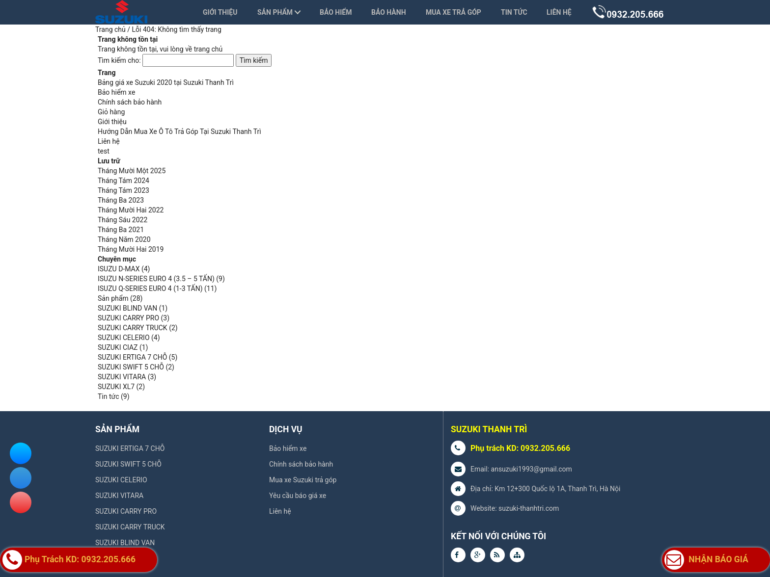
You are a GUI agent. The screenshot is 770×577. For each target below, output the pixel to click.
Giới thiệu (220, 12)
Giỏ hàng (111, 112)
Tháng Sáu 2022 (122, 220)
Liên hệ (559, 12)
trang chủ (208, 49)
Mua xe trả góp (453, 12)
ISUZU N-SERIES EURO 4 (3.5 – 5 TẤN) (156, 279)
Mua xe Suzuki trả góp (302, 480)
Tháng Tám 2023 (123, 190)
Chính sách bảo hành (130, 102)
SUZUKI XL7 (116, 387)
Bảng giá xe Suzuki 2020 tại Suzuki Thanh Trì (166, 82)
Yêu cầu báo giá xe (297, 495)
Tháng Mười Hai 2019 (131, 249)
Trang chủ (110, 29)
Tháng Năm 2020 (124, 239)
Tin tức (514, 12)
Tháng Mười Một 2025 (131, 171)
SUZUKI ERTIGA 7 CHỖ (132, 357)
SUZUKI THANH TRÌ (489, 429)
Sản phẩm (275, 12)
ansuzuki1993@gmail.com (531, 469)
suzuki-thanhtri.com (528, 508)
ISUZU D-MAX (118, 269)
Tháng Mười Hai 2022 (131, 210)
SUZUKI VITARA (122, 377)
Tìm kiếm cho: (119, 60)
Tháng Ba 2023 (121, 200)
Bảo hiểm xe (116, 92)
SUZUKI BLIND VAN (127, 308)
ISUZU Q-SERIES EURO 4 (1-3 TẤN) (150, 288)
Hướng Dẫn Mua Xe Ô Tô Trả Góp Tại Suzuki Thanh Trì (179, 131)
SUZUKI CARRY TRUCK (132, 328)
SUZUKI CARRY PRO (128, 318)
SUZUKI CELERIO (124, 337)
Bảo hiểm (336, 12)
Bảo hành (388, 12)
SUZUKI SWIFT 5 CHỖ (131, 367)
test (104, 151)
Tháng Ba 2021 (121, 230)
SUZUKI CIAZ (118, 347)
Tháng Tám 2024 (123, 180)
